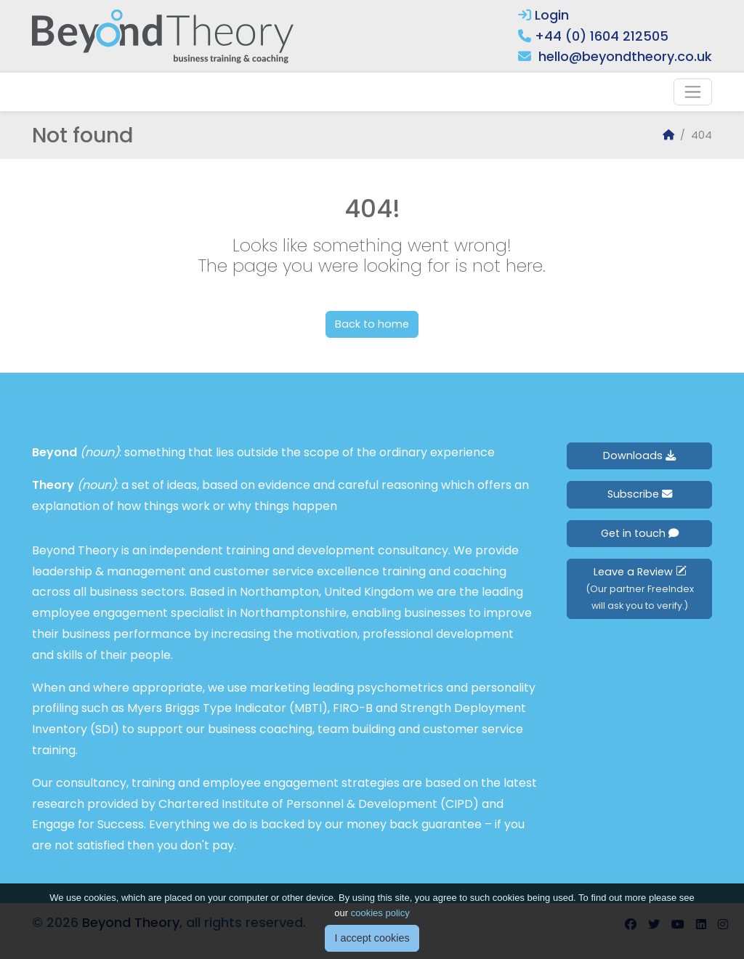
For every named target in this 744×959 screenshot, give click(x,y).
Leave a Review (640, 588)
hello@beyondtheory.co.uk (625, 56)
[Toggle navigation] (693, 91)
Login (543, 15)
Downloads (639, 455)
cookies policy (380, 921)
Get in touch (640, 533)
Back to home (372, 324)
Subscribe (639, 494)
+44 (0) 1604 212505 (601, 36)
